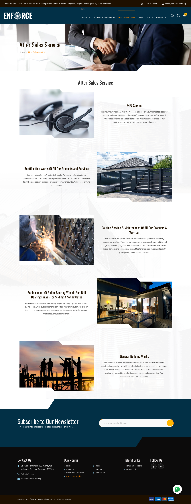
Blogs (140, 17)
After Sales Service (126, 17)
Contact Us (161, 17)
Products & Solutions (104, 17)
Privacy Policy (132, 469)
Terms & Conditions (134, 466)
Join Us (149, 17)
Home (82, 9)
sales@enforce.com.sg (174, 3)
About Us (86, 17)
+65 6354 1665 (149, 3)
